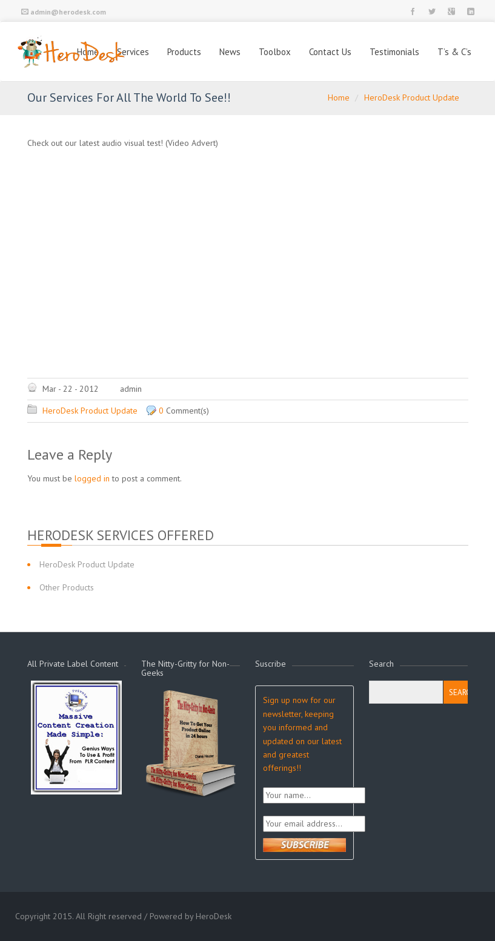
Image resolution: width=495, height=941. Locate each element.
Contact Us (330, 52)
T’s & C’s (454, 52)
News (230, 52)
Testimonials (394, 52)
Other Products (66, 587)
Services (133, 52)
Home (339, 97)
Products (184, 52)
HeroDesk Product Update (411, 97)
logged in (92, 478)
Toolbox (275, 52)
